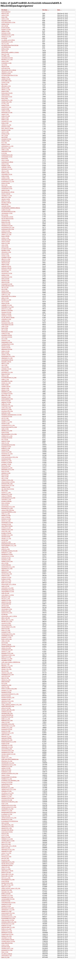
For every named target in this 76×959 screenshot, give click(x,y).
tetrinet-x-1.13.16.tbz (7, 310)
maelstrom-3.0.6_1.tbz (7, 732)
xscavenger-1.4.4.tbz (7, 522)
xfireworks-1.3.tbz (6, 252)
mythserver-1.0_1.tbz (7, 405)
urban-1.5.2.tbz (5, 722)
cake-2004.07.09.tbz (7, 526)
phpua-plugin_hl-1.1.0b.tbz (8, 296)
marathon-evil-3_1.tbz (7, 948)
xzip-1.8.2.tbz (5, 367)
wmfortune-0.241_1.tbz (7, 229)
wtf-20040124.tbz (6, 47)
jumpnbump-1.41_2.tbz (7, 589)
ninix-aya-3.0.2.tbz (6, 625)
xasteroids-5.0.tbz (6, 151)
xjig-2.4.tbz (4, 365)
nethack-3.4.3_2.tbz (6, 810)
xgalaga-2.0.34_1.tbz (7, 529)
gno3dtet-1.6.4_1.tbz (7, 535)
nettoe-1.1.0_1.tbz (6, 234)
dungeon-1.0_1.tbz (6, 690)
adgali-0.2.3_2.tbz (6, 602)
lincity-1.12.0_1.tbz (6, 639)
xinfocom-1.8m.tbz (6, 268)
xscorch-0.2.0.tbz (6, 623)
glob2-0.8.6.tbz (5, 681)
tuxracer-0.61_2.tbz (6, 914)
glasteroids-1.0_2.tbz (7, 747)
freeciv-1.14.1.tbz (6, 872)
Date (58, 10)
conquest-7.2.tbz (5, 632)
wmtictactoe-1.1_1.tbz (7, 146)
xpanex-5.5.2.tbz (5, 223)
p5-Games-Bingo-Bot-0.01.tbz (9, 75)
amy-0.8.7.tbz (5, 858)
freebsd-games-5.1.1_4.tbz (8, 741)
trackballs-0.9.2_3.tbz (7, 897)
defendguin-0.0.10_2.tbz (8, 849)
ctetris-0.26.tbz (5, 94)
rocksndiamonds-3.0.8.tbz (8, 902)
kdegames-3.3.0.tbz (6, 932)
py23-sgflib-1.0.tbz (6, 80)
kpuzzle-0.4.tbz (5, 860)
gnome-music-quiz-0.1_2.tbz (9, 427)
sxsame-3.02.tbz (5, 347)
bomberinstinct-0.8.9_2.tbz (8, 812)
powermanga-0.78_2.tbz (8, 913)
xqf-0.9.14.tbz (5, 605)
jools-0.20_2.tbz (5, 816)
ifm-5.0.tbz (4, 683)
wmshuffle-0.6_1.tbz (6, 381)
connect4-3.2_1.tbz (6, 121)
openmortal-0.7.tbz (6, 955)
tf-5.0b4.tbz (4, 614)
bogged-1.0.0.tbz (6, 29)
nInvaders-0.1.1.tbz (6, 195)
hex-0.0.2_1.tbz (5, 598)
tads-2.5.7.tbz (5, 678)
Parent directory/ (5, 11)
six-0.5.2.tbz (4, 540)
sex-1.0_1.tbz (5, 43)
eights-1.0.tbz (5, 49)
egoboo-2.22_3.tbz (6, 936)
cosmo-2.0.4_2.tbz (6, 451)
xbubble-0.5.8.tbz (6, 906)
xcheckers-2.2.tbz (6, 319)
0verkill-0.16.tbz (5, 607)
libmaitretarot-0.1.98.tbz (7, 192)
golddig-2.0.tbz (5, 321)
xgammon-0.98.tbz (6, 738)
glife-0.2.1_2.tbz (5, 259)
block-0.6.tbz (4, 204)
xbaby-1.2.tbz (5, 149)
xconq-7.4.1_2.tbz (6, 853)
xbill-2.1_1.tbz (5, 363)
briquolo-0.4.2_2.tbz (6, 819)
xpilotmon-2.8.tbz (6, 73)
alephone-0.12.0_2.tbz (7, 701)
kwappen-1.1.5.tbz (6, 637)
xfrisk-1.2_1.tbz (5, 513)
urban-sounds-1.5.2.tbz (7, 920)
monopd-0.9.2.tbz (6, 524)
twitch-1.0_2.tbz (5, 847)
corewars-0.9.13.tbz (6, 437)
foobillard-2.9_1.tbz (6, 778)
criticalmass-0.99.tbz (7, 865)
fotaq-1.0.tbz (4, 952)
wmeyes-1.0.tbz (5, 126)
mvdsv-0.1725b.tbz (6, 496)
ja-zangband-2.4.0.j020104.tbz (9, 821)
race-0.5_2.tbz (5, 687)
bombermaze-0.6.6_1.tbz (8, 634)
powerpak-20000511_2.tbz (8, 512)
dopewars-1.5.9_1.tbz (7, 653)
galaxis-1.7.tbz (5, 77)
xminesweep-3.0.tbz (6, 156)
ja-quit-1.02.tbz (5, 27)
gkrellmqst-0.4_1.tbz (6, 100)
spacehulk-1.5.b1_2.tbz (7, 724)
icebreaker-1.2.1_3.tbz (7, 307)
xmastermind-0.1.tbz (7, 155)
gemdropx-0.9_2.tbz (6, 740)
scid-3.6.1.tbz (5, 833)
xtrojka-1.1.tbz (5, 238)
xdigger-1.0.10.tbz (6, 314)
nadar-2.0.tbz (5, 428)
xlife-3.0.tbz (4, 490)
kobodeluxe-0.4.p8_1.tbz (8, 655)
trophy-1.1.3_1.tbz (6, 929)
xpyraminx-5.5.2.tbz (6, 277)
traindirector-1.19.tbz (7, 554)
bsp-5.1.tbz (4, 185)
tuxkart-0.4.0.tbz (5, 900)
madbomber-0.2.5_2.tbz (7, 862)
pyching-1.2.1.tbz (6, 527)
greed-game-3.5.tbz (6, 96)
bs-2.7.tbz (4, 142)
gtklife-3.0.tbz (5, 570)
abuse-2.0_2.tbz (5, 837)
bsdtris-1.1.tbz (5, 172)
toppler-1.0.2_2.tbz (6, 757)
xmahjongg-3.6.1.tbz (7, 649)
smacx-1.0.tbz (5, 945)
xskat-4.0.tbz (4, 547)
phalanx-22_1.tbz (6, 611)
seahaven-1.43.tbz (6, 315)
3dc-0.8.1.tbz (5, 287)
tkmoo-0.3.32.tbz (6, 400)
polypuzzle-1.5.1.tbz (6, 112)
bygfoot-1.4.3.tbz (6, 579)
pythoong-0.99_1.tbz (7, 483)
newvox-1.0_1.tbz (6, 36)
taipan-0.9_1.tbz (5, 222)
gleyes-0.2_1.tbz (5, 147)
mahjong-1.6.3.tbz (6, 577)
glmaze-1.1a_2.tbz (6, 669)
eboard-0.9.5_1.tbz (6, 828)
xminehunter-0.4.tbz (6, 188)
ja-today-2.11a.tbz (6, 533)
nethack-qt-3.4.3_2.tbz (7, 826)
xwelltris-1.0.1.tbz (6, 600)
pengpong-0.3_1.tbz (6, 467)
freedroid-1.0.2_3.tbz (7, 895)
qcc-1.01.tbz (4, 439)
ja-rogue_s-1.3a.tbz (6, 462)
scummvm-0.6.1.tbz (6, 800)
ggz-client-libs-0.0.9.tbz (7, 489)
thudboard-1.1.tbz (6, 771)
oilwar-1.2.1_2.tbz (6, 656)
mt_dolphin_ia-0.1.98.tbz (8, 40)
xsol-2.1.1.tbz (5, 132)
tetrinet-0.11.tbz (5, 345)
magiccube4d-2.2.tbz (7, 398)
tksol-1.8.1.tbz (5, 471)
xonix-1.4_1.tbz (5, 243)
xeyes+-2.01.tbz (5, 193)
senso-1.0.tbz (5, 15)
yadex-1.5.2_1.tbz (6, 580)
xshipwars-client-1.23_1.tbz (8, 922)
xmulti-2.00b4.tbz (6, 565)
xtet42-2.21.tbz (5, 190)
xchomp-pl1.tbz (5, 220)
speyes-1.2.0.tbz (5, 130)
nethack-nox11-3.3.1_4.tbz (8, 789)
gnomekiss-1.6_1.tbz (7, 372)
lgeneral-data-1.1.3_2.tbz (8, 725)
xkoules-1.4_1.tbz (6, 538)
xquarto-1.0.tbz (5, 140)
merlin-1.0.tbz (5, 18)
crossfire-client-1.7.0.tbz (7, 840)
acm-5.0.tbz (4, 642)
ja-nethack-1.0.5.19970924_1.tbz (10, 780)
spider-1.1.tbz (5, 379)
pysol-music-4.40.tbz (7, 831)
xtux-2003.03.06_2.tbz (7, 824)
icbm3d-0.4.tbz (5, 280)
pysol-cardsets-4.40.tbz (7, 939)
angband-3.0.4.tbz (6, 711)
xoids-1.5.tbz (4, 326)
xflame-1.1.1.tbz (5, 89)
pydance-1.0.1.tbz (6, 925)
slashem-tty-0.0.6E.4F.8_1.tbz (9, 801)
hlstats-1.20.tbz (5, 775)
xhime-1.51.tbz (5, 303)
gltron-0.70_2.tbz (6, 842)
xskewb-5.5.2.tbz (6, 292)
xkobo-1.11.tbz (5, 351)
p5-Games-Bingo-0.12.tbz (8, 211)
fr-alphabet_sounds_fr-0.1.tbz (9, 550)
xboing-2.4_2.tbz (5, 679)
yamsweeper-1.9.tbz (6, 213)
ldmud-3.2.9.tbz (5, 786)
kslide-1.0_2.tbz (5, 718)
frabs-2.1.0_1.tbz (6, 886)
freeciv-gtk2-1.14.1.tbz (7, 874)
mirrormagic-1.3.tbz (6, 609)
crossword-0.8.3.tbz (6, 416)
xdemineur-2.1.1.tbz (6, 169)
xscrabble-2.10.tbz (6, 660)
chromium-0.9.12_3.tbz (7, 798)
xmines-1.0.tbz (5, 133)
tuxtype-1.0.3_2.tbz (6, 890)
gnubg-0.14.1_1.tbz (6, 930)
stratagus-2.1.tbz (6, 699)
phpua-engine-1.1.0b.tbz (8, 482)
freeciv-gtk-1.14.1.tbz (7, 876)
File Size (44, 10)
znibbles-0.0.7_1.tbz (6, 436)
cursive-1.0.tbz (5, 82)
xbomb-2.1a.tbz (5, 199)
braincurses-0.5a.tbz (7, 93)
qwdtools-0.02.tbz (6, 266)
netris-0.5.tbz (4, 246)
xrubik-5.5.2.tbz (5, 333)
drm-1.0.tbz (4, 84)
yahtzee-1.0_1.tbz (6, 125)
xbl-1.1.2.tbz (4, 478)
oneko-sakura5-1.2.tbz (7, 285)
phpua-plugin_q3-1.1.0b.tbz (8, 846)
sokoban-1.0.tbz (5, 165)
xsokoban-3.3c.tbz (6, 368)
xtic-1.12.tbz (4, 135)
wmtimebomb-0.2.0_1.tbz (8, 497)
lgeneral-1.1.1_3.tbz (6, 658)
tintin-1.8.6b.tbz (5, 503)
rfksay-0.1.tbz (5, 13)
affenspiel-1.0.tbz (6, 86)
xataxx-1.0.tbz (5, 264)
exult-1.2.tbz (4, 803)
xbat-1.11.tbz (5, 476)
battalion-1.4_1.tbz (6, 796)
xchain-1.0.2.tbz (5, 110)
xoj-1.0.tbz (4, 64)
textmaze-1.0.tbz (5, 33)
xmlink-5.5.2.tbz (5, 231)
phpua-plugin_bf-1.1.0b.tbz (8, 70)
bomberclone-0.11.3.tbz (7, 923)
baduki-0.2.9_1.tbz (6, 460)
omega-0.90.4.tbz (6, 603)
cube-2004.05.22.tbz (7, 943)
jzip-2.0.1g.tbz (5, 301)
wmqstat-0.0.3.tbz (6, 139)
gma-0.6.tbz (4, 158)
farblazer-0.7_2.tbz (6, 552)
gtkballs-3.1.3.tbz (6, 667)
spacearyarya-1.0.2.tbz (7, 556)
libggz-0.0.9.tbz (5, 374)
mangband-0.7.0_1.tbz (7, 674)
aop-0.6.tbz (4, 137)
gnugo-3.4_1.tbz (5, 731)
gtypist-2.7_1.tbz (5, 651)
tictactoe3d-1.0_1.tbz (7, 41)
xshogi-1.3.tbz (5, 388)
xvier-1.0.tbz (4, 245)
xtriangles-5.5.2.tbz (6, 186)
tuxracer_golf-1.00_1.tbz (8, 710)
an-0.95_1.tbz (5, 103)
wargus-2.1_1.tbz (6, 702)
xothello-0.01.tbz (5, 79)
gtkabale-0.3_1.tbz (6, 391)
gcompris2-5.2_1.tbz (7, 950)
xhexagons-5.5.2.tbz (6, 225)
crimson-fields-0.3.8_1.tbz (8, 626)
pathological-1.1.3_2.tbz (7, 909)
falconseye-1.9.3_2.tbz (7, 907)
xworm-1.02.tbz (5, 241)
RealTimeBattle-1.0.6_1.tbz (8, 545)
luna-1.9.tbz (4, 98)
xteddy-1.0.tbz (5, 275)
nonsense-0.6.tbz (6, 459)
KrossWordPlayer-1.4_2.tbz (8, 377)
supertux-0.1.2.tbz (6, 904)
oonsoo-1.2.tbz (5, 423)
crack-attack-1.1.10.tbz (7, 595)
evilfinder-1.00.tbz (6, 167)
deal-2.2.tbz (4, 50)
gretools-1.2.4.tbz (6, 519)
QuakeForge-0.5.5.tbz (7, 934)
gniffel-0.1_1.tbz (5, 448)
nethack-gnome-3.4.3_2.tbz (8, 817)
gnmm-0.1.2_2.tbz (6, 308)
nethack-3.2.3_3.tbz (6, 766)
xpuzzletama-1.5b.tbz (7, 360)
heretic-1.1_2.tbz (6, 869)
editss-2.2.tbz (5, 298)
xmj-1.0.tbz (4, 289)
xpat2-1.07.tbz (5, 586)
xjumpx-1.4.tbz (5, 255)
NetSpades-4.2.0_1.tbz (7, 469)
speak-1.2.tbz (5, 114)
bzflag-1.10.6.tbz (5, 893)
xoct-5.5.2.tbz (5, 271)
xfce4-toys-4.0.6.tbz (6, 337)
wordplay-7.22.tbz (6, 464)
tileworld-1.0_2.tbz (6, 736)
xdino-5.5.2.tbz (5, 282)
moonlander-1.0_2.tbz (7, 808)
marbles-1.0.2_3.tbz (6, 727)
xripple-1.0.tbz (5, 24)
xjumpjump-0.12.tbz (6, 273)
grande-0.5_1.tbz (6, 542)
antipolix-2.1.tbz (5, 340)
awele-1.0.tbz (5, 117)
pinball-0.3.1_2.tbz (6, 911)
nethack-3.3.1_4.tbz (6, 794)
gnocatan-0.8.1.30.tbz (7, 830)
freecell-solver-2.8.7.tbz (7, 485)
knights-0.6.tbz (5, 743)
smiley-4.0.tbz (5, 176)
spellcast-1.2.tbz (5, 413)
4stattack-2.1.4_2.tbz (7, 838)
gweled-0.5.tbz (5, 450)
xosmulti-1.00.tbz (6, 206)
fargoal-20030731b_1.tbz (8, 646)
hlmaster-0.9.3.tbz (6, 312)
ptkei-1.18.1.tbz (5, 618)
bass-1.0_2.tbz (5, 957)
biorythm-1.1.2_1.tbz (7, 59)
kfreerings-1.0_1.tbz (6, 761)
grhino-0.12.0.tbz (6, 708)
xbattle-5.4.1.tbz (5, 487)
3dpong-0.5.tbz (5, 262)
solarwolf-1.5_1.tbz (6, 851)
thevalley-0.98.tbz (6, 202)
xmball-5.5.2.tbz (5, 261)
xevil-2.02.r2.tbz (5, 676)
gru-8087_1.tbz (5, 56)
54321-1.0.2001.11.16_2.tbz (9, 688)
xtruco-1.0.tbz (5, 253)
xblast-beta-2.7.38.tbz (7, 870)
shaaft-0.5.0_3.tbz (6, 685)
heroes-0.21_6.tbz (6, 856)
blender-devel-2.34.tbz (7, 863)
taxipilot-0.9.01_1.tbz (7, 883)
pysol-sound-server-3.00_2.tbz (9, 457)
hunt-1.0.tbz (4, 328)
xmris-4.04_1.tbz (5, 531)
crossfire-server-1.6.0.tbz (8, 941)
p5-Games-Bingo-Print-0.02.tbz (9, 45)
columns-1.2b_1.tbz (6, 672)
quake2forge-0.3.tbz (6, 784)
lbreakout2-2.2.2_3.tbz (7, 787)
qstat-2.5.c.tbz (5, 443)
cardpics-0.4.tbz (5, 455)
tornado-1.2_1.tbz (6, 299)
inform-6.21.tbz (5, 628)
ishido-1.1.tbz (5, 119)
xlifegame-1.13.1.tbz (6, 71)
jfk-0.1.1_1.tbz (5, 854)
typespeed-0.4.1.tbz (6, 284)
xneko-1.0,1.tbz (5, 116)
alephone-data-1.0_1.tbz (8, 927)
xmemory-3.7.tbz (6, 558)
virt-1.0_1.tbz (4, 418)
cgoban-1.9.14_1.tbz (7, 561)
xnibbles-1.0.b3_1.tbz (7, 480)
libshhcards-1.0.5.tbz (7, 331)
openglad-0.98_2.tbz (7, 713)
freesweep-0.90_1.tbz (7, 322)
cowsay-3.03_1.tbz (6, 102)
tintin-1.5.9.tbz (5, 353)
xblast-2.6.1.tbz (5, 867)
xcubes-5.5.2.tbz (5, 209)
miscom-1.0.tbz (5, 420)
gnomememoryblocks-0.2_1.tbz (10, 694)
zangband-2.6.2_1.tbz (7, 752)
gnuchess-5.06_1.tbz (7, 411)
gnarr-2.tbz (4, 17)
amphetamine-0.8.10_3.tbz (8, 764)
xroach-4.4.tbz (5, 109)
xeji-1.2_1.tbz (5, 170)
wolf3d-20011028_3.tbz (7, 706)
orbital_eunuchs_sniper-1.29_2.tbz (10, 888)
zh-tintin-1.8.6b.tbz (6, 501)
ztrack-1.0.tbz (5, 91)
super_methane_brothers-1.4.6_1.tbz (11, 704)
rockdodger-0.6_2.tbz (7, 635)
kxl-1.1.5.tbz (4, 215)
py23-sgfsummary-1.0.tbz (8, 22)
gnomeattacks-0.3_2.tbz (8, 879)
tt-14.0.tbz (4, 153)
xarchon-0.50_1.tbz (6, 573)
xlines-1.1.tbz (5, 375)
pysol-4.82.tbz (5, 881)
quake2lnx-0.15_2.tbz (7, 717)
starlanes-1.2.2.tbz (6, 232)
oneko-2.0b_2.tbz (6, 407)
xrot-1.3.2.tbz (5, 504)
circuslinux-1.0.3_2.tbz (7, 793)
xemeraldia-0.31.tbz (6, 174)
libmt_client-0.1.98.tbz (7, 128)
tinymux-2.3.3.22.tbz (6, 782)
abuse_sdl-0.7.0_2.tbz (7, 619)
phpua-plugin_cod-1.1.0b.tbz (9, 616)
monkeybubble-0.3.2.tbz (8, 899)
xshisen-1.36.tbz (5, 354)
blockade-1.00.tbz (6, 361)
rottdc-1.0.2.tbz (5, 641)
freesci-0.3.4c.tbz (6, 695)
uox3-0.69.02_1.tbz (6, 748)
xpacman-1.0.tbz (5, 239)
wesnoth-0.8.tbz (5, 946)
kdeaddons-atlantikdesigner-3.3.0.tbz (11, 414)
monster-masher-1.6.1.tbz (8, 754)
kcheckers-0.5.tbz (6, 446)
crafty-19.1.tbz (5, 593)
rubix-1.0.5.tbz (5, 278)
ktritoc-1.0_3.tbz (5, 630)
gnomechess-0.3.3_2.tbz (8, 506)
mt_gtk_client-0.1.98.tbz (7, 317)
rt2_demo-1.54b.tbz (6, 953)
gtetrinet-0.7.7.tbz (6, 572)
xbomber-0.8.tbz (5, 536)
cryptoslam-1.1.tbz (6, 63)
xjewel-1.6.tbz (5, 291)
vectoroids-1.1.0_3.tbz (7, 588)
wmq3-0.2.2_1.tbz (6, 107)
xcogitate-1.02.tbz (6, 257)
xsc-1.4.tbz (4, 338)
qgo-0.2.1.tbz (5, 755)
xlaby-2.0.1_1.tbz (6, 197)
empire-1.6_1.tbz (6, 383)
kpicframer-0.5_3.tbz (7, 453)
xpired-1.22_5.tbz (6, 648)
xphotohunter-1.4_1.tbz (7, 762)
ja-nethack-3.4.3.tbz (6, 814)
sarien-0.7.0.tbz (5, 441)
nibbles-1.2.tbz (5, 31)
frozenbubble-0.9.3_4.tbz (8, 918)
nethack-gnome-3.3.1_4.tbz (8, 807)
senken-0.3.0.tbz (5, 768)
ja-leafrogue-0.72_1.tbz (7, 181)
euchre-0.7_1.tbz (6, 492)
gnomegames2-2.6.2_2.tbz (8, 916)
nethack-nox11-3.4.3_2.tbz (8, 805)
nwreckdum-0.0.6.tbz (7, 57)
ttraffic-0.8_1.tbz (5, 404)
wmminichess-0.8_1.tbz (7, 227)
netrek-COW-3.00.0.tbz (7, 510)
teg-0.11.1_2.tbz (5, 877)
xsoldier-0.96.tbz (5, 386)
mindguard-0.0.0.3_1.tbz (8, 425)
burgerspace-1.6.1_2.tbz (8, 356)
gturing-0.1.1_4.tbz (6, 409)
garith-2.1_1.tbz (5, 201)
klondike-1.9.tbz (5, 250)
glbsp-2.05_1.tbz (5, 395)
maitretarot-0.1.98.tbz (7, 162)
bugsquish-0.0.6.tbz (6, 729)
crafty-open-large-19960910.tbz (10, 759)
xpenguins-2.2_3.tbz (6, 568)
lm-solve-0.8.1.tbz (6, 248)
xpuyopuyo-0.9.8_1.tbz (7, 750)
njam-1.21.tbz (5, 823)
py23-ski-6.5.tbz (5, 68)
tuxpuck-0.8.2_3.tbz (6, 612)
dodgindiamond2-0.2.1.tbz (8, 543)
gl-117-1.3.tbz (5, 835)
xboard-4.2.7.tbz (5, 596)
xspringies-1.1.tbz (6, 499)
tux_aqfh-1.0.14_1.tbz (7, 884)
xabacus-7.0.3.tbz (6, 402)
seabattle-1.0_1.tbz (6, 305)
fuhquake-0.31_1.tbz (7, 892)
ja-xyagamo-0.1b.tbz (7, 393)
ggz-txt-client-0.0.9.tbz (7, 218)
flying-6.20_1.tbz (5, 466)
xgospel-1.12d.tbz (6, 644)
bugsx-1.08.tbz (5, 236)
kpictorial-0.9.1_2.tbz (7, 508)
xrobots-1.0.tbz (5, 178)
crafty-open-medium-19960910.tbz (10, 662)
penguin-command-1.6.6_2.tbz (9, 773)
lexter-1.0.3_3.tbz (6, 582)
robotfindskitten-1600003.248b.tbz (10, 208)
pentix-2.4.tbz (5, 163)
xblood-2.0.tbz (5, 66)
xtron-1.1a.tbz (5, 160)
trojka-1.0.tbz (4, 123)
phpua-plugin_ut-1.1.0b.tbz (8, 584)
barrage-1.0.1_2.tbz (6, 621)
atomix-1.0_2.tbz (5, 520)
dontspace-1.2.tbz (6, 269)
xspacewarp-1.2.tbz (6, 342)
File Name (4, 10)
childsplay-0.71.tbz (6, 791)
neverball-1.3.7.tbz (6, 937)
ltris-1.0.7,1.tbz (5, 664)
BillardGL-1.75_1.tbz (7, 665)
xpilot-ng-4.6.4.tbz (6, 770)
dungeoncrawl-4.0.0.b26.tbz (9, 777)
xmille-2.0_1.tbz (5, 294)
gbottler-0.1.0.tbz (6, 515)
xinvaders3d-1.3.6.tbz (7, 216)
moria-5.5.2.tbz (5, 575)
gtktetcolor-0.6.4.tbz (6, 349)
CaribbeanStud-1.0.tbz (7, 344)
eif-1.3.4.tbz (4, 329)
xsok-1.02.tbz (5, 384)
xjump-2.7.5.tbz (5, 144)
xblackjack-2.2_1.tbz (7, 358)
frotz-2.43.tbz (5, 370)
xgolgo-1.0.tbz (5, 105)
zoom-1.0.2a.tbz (5, 517)
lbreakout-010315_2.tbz (7, 697)
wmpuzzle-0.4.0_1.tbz (7, 179)
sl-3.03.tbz (4, 38)
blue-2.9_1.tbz (5, 54)
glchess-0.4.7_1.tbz (6, 494)
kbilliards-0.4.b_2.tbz (7, 720)
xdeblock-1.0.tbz (5, 473)
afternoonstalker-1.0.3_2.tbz (9, 434)
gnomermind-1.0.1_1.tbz (8, 566)
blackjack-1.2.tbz (6, 397)
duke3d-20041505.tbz (7, 715)
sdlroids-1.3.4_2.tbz (6, 430)
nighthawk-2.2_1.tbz (6, 745)
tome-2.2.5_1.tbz (6, 844)
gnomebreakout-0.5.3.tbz (8, 444)
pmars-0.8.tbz (5, 432)
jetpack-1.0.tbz (5, 390)
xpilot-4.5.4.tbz (5, 734)
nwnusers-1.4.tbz (6, 20)
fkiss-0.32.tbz (5, 474)
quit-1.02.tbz (4, 26)
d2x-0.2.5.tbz (5, 671)
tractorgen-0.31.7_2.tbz (7, 34)
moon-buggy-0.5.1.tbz (7, 324)
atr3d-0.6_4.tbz (5, 549)
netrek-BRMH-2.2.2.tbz (7, 591)
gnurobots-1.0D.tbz (6, 335)
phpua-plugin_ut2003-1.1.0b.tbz (10, 52)
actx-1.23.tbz (4, 563)
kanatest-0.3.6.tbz (6, 692)
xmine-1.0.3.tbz (5, 183)
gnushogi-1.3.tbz (5, 559)
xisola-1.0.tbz (5, 61)
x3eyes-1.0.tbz (5, 87)
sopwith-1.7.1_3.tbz (6, 421)
